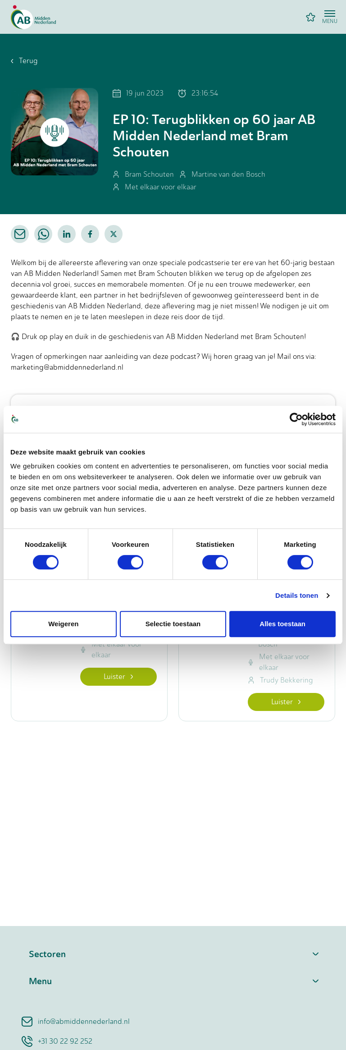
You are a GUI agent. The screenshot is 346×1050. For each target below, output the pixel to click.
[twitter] (114, 234)
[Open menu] (329, 17)
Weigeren (63, 624)
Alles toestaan (282, 624)
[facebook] (90, 234)
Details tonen (296, 595)
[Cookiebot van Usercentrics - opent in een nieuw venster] (296, 419)
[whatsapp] (43, 234)
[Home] (33, 17)
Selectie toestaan (173, 624)
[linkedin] (67, 234)
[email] (20, 234)
